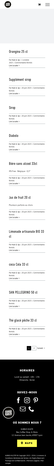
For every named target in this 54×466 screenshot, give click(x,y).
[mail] (23, 409)
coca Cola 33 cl (18, 264)
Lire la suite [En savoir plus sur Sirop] (13, 121)
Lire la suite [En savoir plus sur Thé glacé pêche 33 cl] (13, 334)
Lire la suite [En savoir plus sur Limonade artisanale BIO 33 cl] (13, 250)
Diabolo (13, 135)
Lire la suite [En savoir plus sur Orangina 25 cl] (13, 65)
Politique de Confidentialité (15, 461)
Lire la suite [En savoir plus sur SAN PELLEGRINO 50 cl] (13, 306)
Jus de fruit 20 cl (20, 197)
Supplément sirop (20, 79)
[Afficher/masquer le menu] (47, 4)
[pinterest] (36, 400)
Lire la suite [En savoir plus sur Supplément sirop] (13, 93)
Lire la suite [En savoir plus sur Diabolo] (13, 149)
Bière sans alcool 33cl (23, 163)
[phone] (31, 409)
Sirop (12, 107)
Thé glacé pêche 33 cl (23, 320)
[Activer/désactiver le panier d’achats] (39, 4)
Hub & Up (16, 60)
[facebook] (18, 400)
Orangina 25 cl (18, 51)
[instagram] (27, 400)
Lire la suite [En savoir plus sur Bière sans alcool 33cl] (13, 183)
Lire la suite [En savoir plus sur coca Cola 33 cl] (13, 278)
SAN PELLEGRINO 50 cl (23, 292)
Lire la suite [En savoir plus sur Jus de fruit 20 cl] (13, 217)
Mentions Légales (33, 461)
